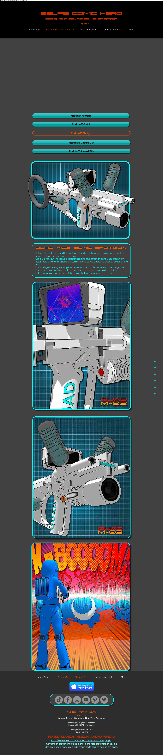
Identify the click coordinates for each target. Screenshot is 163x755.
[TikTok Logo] (59, 700)
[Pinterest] (95, 700)
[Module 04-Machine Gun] (81, 142)
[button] (81, 133)
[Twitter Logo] (104, 700)
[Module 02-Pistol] (80, 124)
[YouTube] (86, 700)
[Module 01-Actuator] (80, 115)
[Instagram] (77, 700)
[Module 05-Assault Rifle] (81, 151)
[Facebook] (68, 700)
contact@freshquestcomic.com (81, 723)
